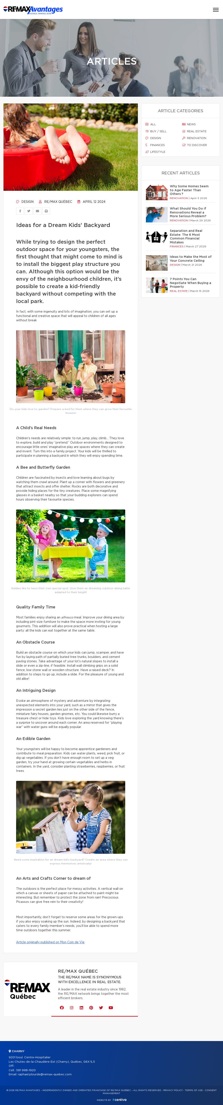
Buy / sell (156, 131)
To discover (194, 145)
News (189, 124)
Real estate (194, 131)
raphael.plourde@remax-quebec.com (45, 1074)
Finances (155, 145)
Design (25, 201)
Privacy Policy (173, 1090)
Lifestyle (155, 151)
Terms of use (194, 1090)
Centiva (120, 1099)
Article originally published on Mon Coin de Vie (50, 942)
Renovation (194, 138)
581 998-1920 (26, 1070)
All (150, 124)
